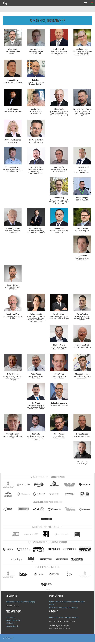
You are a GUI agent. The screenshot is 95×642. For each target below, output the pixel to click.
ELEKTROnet (10, 617)
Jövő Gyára (10, 623)
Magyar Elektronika (13, 620)
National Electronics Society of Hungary (20, 601)
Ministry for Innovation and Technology (63, 607)
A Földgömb (6, 3)
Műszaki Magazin (12, 626)
